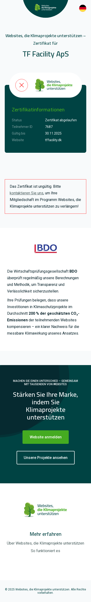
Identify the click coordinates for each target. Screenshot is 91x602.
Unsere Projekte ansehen (46, 457)
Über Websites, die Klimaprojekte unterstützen (45, 543)
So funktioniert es (45, 551)
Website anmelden (46, 437)
